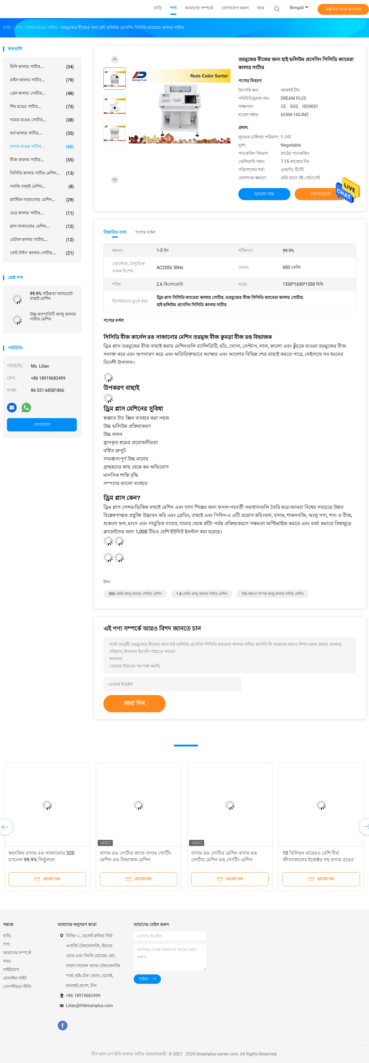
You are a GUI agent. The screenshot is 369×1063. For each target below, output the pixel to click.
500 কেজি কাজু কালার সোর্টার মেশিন (135, 594)
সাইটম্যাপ (11, 969)
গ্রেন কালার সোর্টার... (42, 93)
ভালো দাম (264, 194)
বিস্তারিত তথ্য (115, 232)
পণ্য (6, 944)
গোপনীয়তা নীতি (17, 986)
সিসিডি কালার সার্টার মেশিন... (42, 173)
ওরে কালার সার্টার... (42, 213)
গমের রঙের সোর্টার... (42, 120)
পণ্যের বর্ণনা (145, 232)
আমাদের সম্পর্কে (17, 952)
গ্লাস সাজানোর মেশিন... (42, 226)
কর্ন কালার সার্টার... (42, 133)
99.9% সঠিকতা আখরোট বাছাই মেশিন (51, 296)
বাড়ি (7, 935)
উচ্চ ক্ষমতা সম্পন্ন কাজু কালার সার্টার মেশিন (272, 594)
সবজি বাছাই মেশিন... (42, 187)
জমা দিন (134, 703)
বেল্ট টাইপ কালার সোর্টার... (42, 253)
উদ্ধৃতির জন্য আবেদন (343, 9)
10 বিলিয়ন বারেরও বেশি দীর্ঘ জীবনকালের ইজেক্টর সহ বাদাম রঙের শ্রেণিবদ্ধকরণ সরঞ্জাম (318, 859)
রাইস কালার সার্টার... (42, 80)
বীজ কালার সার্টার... (42, 160)
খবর (7, 961)
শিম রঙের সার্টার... (42, 107)
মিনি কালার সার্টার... (42, 67)
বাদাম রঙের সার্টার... (42, 147)
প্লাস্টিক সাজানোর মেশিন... (42, 200)
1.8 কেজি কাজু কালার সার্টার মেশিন (201, 594)
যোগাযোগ (42, 424)
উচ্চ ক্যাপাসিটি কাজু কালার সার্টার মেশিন (53, 316)
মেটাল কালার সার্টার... (42, 240)
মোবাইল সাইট (15, 978)
